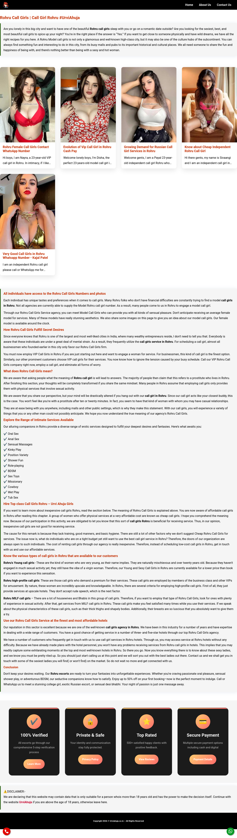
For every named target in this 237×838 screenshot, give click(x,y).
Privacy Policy (90, 759)
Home (189, 5)
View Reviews (146, 759)
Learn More (34, 763)
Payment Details (202, 759)
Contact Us (224, 5)
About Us (205, 5)
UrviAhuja (25, 802)
